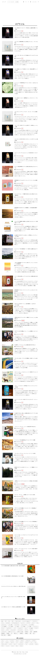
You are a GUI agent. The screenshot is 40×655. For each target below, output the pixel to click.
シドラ (15, 628)
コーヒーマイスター (24, 624)
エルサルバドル (28, 640)
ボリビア (36, 644)
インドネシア (12, 640)
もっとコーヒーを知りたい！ (26, 621)
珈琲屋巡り (21, 633)
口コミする (34, 1)
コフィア (4, 1)
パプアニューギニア (4, 644)
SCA (9, 621)
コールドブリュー (35, 626)
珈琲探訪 (26, 633)
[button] (38, 2)
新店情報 (8, 633)
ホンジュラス (31, 644)
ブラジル (10, 644)
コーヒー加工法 (31, 624)
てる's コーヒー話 (17, 621)
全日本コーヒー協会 (20, 631)
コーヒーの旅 (10, 624)
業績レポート (16, 633)
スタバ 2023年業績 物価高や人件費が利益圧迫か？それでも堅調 (12, 576)
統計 (33, 633)
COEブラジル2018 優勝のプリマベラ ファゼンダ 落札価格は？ (26, 521)
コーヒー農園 (29, 626)
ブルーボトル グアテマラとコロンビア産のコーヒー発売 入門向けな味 (13, 586)
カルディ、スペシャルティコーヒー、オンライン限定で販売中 (26, 548)
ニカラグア (26, 642)
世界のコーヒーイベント (12, 631)
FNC (5, 621)
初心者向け (26, 631)
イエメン (2, 640)
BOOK (2, 621)
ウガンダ (17, 640)
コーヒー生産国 (11, 626)
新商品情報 (3, 633)
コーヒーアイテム (16, 624)
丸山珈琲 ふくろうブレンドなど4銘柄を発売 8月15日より (25, 344)
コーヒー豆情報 (23, 626)
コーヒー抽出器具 (3, 626)
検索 (17, 1)
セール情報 (31, 628)
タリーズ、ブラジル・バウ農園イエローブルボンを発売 (25, 494)
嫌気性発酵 (35, 631)
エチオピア (22, 640)
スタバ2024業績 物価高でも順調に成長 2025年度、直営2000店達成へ (13, 565)
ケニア (2, 642)
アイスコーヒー (35, 621)
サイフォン (3, 628)
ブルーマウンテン (20, 644)
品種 (31, 631)
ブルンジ (15, 644)
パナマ (35, 642)
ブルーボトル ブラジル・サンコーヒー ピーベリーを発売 (25, 453)
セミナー (26, 628)
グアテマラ (33, 640)
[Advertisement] (20, 11)
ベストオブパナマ (3, 631)
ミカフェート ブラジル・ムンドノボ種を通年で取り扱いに (25, 426)
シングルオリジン (20, 628)
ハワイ (31, 642)
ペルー (26, 644)
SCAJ (12, 621)
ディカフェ (36, 628)
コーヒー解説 (17, 626)
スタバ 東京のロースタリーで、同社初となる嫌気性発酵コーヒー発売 (13, 606)
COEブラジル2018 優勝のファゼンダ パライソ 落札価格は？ (26, 508)
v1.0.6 (17, 653)
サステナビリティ (9, 628)
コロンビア (12, 642)
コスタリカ (7, 642)
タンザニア (21, 642)
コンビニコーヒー (3, 624)
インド (7, 640)
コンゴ (17, 642)
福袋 (30, 633)
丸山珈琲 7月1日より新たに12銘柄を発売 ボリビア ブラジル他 (26, 413)
